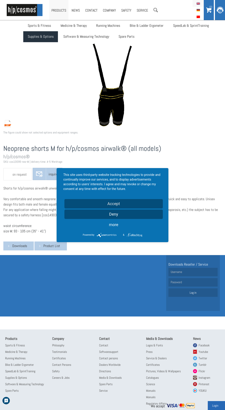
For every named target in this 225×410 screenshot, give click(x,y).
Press (149, 352)
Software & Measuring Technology (86, 37)
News (76, 10)
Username (176, 272)
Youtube (203, 352)
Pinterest (204, 384)
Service (142, 10)
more (113, 224)
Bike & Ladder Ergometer (146, 25)
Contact (91, 10)
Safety (126, 10)
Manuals (150, 391)
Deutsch (198, 10)
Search (155, 10)
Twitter (203, 358)
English (198, 3)
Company (109, 10)
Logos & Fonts (154, 345)
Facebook (204, 345)
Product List (51, 246)
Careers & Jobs (61, 378)
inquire (53, 174)
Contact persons (108, 358)
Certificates (59, 358)
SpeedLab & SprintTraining (190, 25)
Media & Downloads (110, 378)
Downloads (19, 246)
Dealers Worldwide (110, 365)
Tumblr (202, 365)
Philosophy (58, 345)
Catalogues (152, 378)
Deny (113, 214)
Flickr (202, 371)
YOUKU (202, 391)
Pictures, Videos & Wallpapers (163, 371)
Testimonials (59, 352)
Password (176, 282)
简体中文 (198, 16)
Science (150, 384)
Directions (105, 371)
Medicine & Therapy (73, 25)
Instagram (204, 378)
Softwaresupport (108, 352)
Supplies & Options (41, 37)
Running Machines (108, 25)
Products (58, 10)
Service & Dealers (156, 358)
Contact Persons (61, 365)
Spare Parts (126, 37)
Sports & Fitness (39, 25)
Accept (113, 203)
